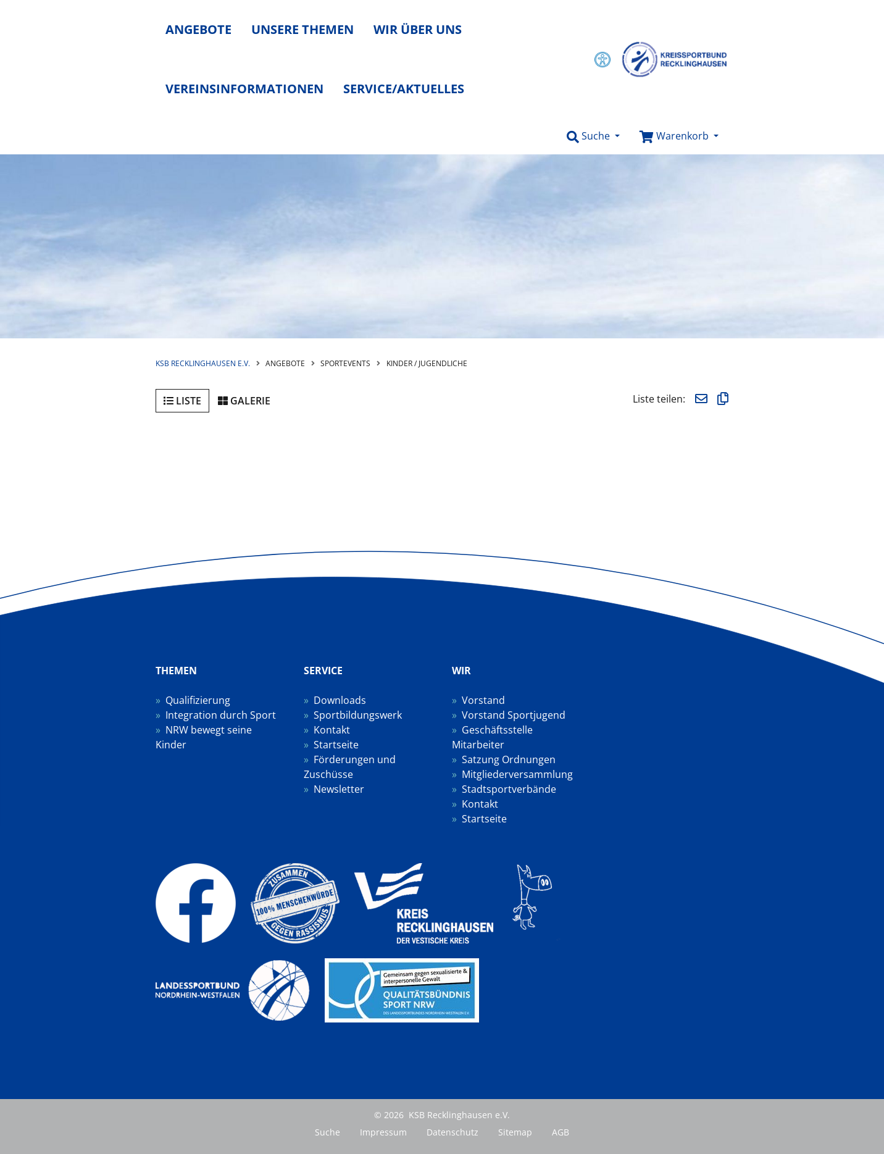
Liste (182, 401)
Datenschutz (452, 1132)
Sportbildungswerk (358, 715)
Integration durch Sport (220, 715)
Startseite (336, 744)
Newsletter (339, 789)
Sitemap (515, 1132)
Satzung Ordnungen (509, 759)
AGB (560, 1132)
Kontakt (332, 730)
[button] (593, 136)
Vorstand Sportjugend (513, 715)
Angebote (198, 29)
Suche (327, 1132)
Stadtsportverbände (509, 789)
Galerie (244, 401)
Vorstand (483, 700)
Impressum (383, 1132)
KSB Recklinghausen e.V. (203, 363)
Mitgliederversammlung (517, 774)
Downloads (340, 700)
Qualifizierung (197, 700)
